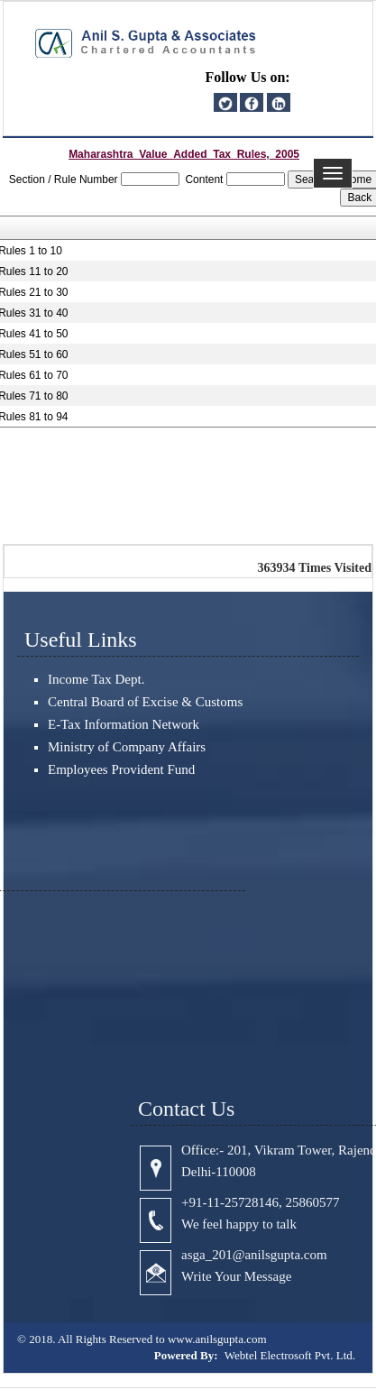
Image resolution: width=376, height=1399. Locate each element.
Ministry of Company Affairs (127, 747)
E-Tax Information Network (123, 724)
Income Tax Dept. (96, 679)
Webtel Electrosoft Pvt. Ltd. (290, 1355)
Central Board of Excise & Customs (145, 702)
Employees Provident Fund (121, 769)
